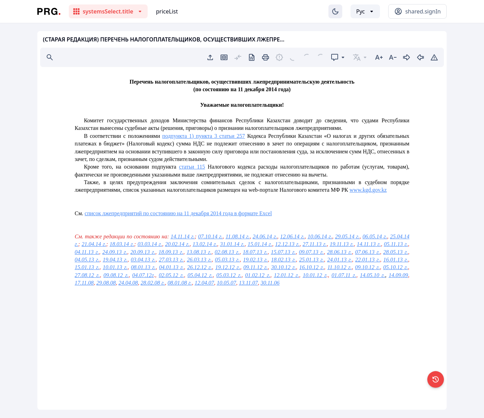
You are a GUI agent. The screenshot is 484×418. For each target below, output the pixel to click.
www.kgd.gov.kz (368, 190)
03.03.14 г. (150, 244)
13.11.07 (248, 283)
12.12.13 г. (287, 244)
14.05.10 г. (372, 275)
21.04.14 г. (94, 244)
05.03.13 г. (227, 260)
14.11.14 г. (182, 236)
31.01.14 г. (232, 244)
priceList (167, 11)
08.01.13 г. (143, 267)
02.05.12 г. (171, 275)
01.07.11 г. (344, 275)
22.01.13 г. (367, 260)
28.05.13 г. (395, 252)
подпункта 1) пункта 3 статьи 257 (203, 136)
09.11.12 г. (255, 267)
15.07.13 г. (283, 252)
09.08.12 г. (116, 275)
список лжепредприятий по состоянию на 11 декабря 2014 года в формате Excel (178, 213)
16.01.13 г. (395, 260)
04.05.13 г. (87, 260)
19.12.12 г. (227, 267)
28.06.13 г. (339, 252)
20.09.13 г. (142, 252)
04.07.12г (143, 275)
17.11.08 (84, 283)
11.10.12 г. (339, 267)
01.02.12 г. (257, 275)
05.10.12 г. (395, 267)
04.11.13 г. (87, 252)
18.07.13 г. (255, 252)
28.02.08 (150, 283)
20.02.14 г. (177, 244)
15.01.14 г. (260, 244)
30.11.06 (270, 283)
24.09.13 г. (114, 252)
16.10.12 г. (311, 267)
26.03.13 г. (199, 260)
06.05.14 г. (375, 236)
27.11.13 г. (314, 244)
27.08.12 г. (87, 275)
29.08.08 (106, 283)
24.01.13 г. (339, 260)
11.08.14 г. (238, 236)
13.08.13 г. (199, 252)
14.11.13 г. (369, 244)
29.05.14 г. (347, 236)
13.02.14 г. (205, 244)
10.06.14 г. (320, 236)
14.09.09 (398, 275)
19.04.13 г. (115, 260)
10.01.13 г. (115, 267)
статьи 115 (192, 167)
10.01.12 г (315, 275)
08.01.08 (177, 283)
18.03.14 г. (122, 244)
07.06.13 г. (367, 252)
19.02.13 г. (255, 260)
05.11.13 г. (396, 244)
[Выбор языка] (365, 11)
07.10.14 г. (210, 236)
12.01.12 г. (286, 275)
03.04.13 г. (143, 260)
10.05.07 (226, 283)
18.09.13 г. (171, 252)
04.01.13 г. (171, 267)
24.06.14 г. (265, 236)
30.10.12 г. (283, 267)
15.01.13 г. (87, 267)
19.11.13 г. (342, 244)
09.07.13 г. (311, 252)
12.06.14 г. (292, 236)
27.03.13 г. (171, 260)
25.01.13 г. (311, 260)
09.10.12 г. (367, 267)
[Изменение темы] (335, 11)
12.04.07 (204, 283)
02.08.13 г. (227, 252)
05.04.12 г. (200, 275)
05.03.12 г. (229, 275)
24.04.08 (128, 283)
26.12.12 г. (199, 267)
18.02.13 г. (283, 260)
